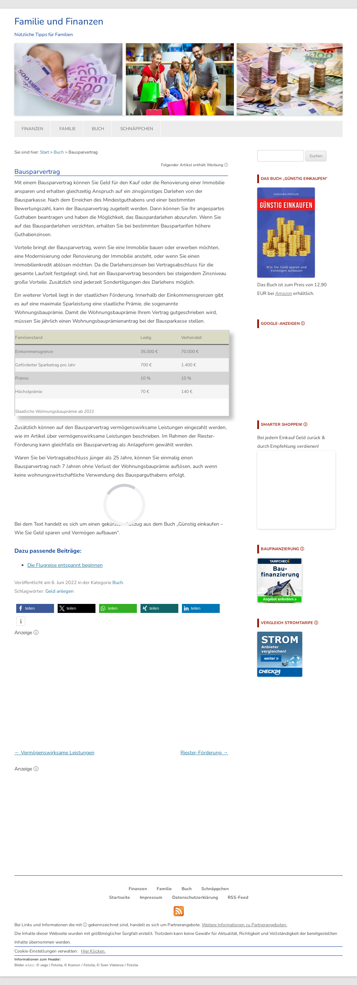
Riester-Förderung (204, 752)
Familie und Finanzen (58, 21)
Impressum (151, 897)
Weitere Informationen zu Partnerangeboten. (244, 925)
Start (44, 152)
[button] (35, 608)
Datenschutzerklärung (195, 897)
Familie (67, 129)
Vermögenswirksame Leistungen (54, 752)
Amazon (283, 293)
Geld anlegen (59, 591)
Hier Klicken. (93, 951)
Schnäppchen (136, 129)
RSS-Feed (238, 897)
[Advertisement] (121, 688)
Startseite (119, 897)
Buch (98, 129)
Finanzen (32, 129)
